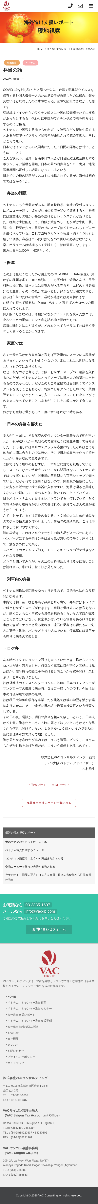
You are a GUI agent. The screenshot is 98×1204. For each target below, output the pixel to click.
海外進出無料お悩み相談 (23, 1026)
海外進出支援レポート (21, 1014)
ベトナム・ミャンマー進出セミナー (30, 1008)
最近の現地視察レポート (20, 832)
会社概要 (13, 1038)
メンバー (13, 1044)
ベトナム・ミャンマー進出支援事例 (30, 1020)
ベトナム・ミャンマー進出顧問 (27, 1002)
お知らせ (13, 1032)
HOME (12, 996)
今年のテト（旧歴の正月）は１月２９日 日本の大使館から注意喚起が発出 (48, 877)
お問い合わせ (16, 1050)
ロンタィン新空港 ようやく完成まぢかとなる (34, 858)
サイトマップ (16, 1062)
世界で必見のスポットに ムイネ (26, 842)
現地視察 (12, 63)
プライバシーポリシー (21, 1056)
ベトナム (30, 63)
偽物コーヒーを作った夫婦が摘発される (30, 866)
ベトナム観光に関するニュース (24, 850)
